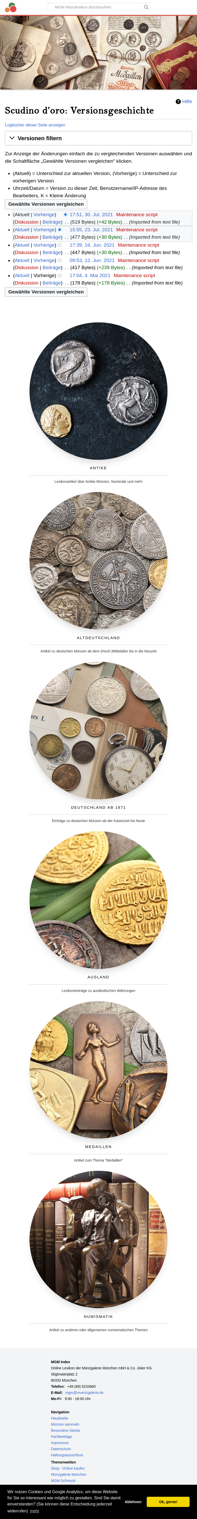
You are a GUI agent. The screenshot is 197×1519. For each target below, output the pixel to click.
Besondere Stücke (65, 1430)
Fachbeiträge (61, 1437)
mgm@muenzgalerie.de (84, 1393)
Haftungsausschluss (67, 1455)
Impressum (60, 1443)
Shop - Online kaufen (68, 1468)
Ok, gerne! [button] (168, 1502)
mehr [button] (34, 1511)
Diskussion (26, 222)
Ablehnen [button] (133, 1502)
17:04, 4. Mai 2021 (90, 275)
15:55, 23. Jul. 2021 (91, 229)
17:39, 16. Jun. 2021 (92, 245)
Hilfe (187, 101)
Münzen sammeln (65, 1424)
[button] (98, 138)
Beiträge (52, 222)
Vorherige (44, 214)
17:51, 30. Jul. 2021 (91, 214)
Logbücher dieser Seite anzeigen (35, 125)
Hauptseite (59, 1418)
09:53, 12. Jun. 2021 (92, 260)
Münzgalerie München (68, 1474)
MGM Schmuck (63, 1481)
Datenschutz (61, 1449)
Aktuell (22, 229)
